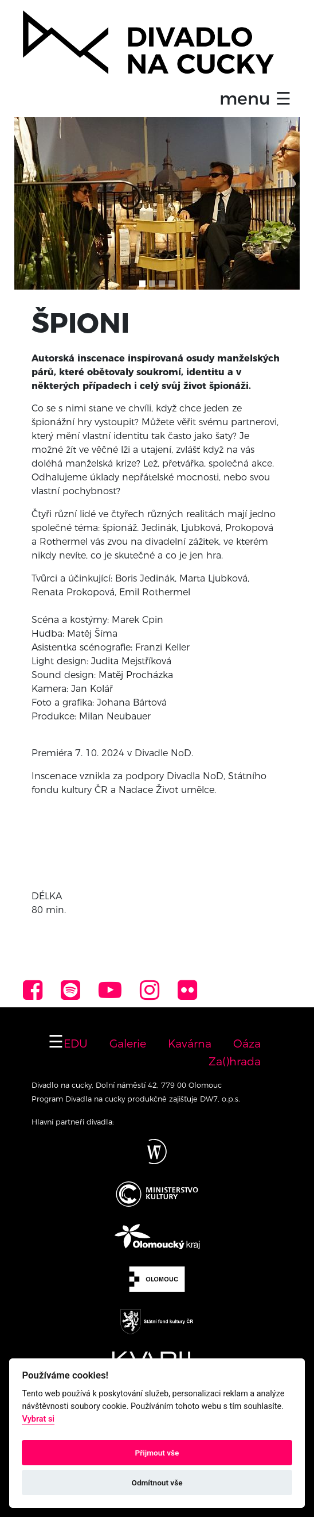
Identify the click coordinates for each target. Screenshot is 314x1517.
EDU (76, 1043)
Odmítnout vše (157, 1482)
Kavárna (189, 1043)
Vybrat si (38, 1419)
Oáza (247, 1043)
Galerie (127, 1043)
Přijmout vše (157, 1452)
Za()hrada (235, 1061)
